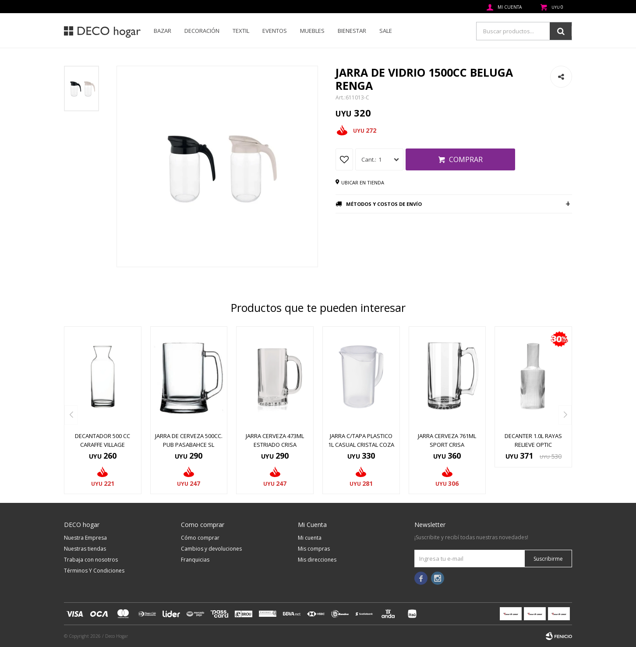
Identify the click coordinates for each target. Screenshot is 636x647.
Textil (241, 31)
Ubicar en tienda (362, 182)
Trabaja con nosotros (91, 559)
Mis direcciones (317, 559)
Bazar (162, 31)
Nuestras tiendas (85, 548)
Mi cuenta (310, 537)
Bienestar (352, 31)
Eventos (274, 31)
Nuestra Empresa (85, 537)
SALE (385, 31)
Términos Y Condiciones (94, 570)
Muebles (312, 31)
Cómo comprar (200, 537)
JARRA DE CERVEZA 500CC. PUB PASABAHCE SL (189, 440)
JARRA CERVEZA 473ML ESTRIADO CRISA (275, 440)
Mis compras (314, 548)
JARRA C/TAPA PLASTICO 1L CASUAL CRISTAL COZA (361, 440)
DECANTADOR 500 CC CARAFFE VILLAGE (102, 440)
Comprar (466, 159)
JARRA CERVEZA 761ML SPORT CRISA (447, 440)
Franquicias (195, 559)
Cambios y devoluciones (211, 548)
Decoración (201, 31)
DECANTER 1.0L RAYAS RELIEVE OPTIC (533, 440)
